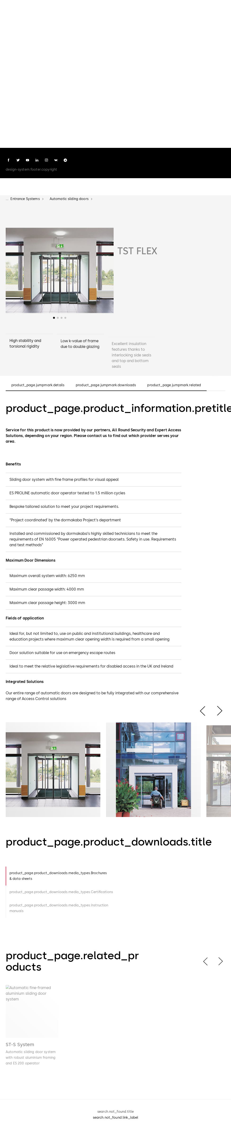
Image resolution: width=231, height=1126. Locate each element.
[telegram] (65, 160)
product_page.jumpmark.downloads (106, 385)
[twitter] (18, 160)
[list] (115, 1034)
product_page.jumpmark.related (174, 385)
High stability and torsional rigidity (25, 346)
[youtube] (27, 160)
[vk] (56, 160)
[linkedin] (37, 160)
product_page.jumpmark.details (37, 385)
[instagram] (46, 160)
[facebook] (8, 160)
